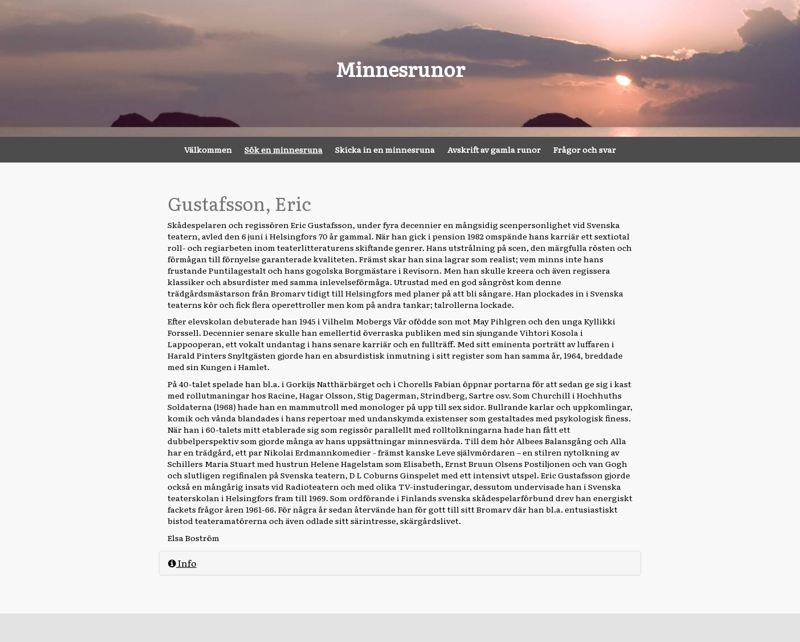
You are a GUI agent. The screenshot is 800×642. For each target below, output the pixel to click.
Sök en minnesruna (283, 149)
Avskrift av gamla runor (494, 149)
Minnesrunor (400, 68)
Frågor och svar (584, 149)
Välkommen (208, 149)
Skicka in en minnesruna (385, 149)
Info (182, 563)
